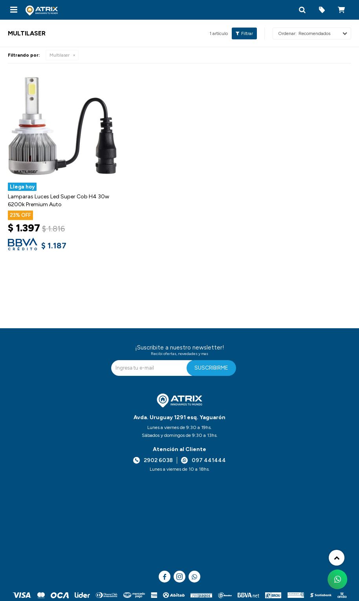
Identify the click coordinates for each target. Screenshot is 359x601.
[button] (302, 10)
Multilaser (59, 55)
